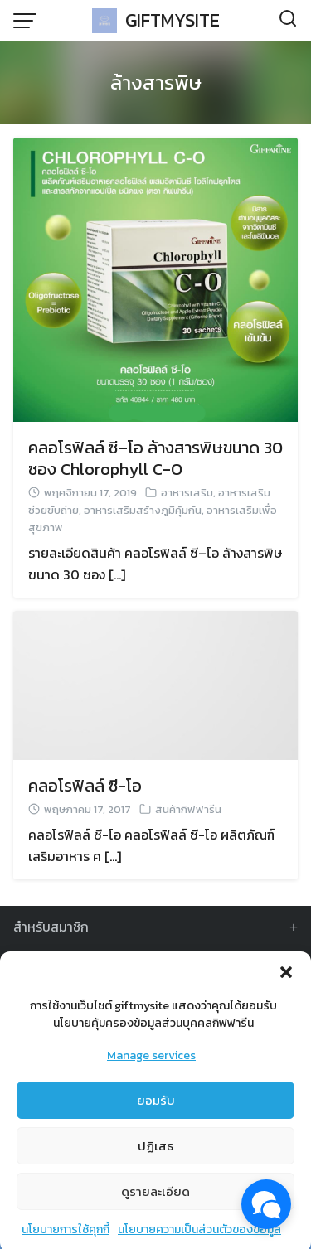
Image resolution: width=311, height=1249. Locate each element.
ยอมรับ (156, 1111)
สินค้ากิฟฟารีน (188, 809)
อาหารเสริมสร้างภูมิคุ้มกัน (143, 510)
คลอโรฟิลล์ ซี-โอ (85, 785)
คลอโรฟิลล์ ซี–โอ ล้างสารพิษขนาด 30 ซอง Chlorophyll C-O (155, 458)
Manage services (151, 1067)
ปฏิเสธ (155, 1157)
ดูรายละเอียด (155, 1203)
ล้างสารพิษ (156, 82)
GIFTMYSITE (172, 20)
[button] (286, 983)
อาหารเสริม (187, 493)
